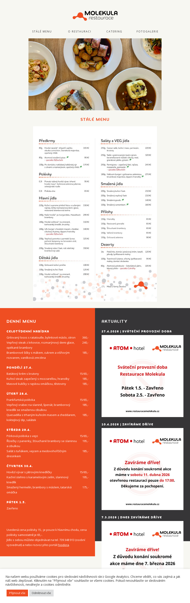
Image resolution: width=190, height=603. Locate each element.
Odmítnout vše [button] (41, 593)
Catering (114, 31)
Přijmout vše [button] (17, 593)
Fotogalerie (147, 31)
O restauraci (79, 31)
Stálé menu (42, 31)
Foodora (63, 545)
